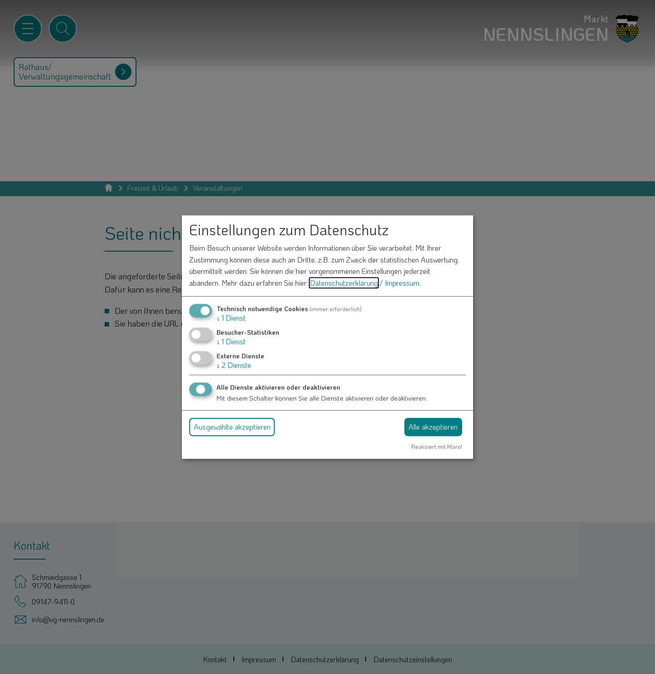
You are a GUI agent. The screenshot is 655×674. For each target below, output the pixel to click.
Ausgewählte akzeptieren (232, 426)
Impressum (402, 282)
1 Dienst (231, 317)
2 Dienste (234, 365)
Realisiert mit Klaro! (436, 446)
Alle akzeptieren (433, 426)
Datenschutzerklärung (344, 282)
